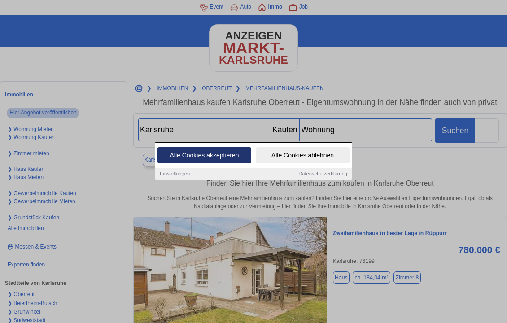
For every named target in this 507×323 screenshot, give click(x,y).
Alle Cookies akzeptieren (204, 156)
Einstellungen (175, 174)
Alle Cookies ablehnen (302, 156)
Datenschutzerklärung (322, 174)
